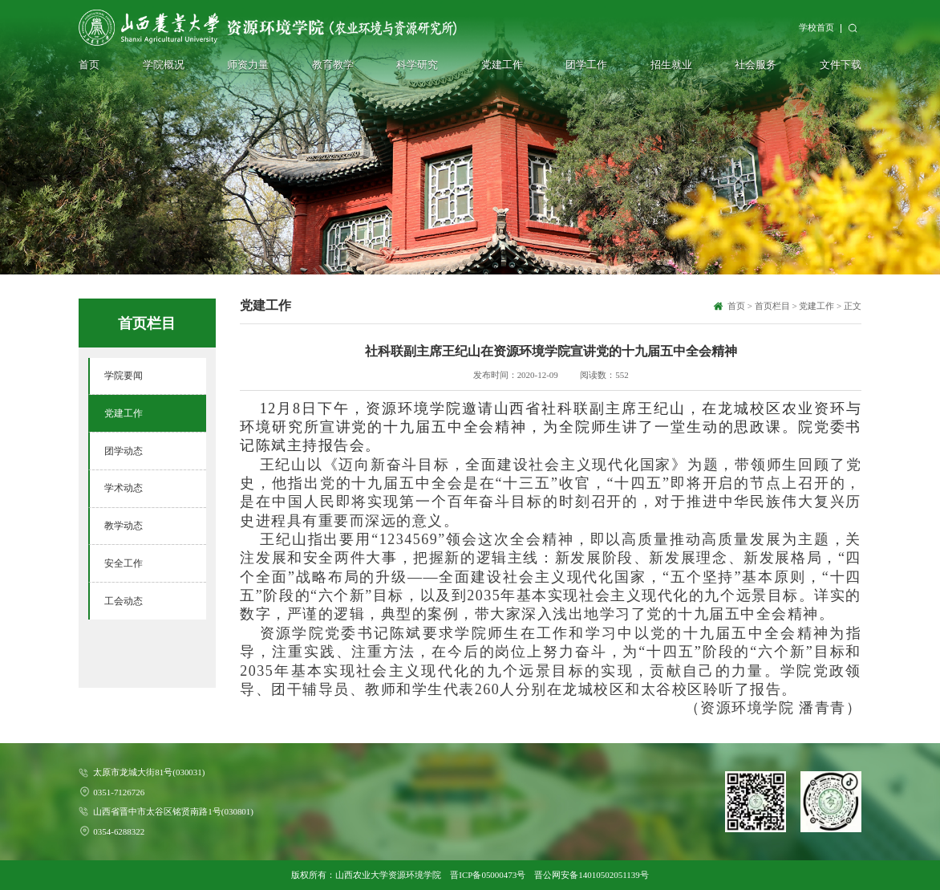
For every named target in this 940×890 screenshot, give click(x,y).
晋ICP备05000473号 (487, 875)
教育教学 (333, 65)
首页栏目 (772, 306)
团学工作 (586, 65)
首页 (89, 65)
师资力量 (248, 65)
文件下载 (840, 65)
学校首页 (816, 27)
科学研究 (417, 65)
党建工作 (502, 65)
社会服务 (755, 65)
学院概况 (163, 65)
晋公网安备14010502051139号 (591, 875)
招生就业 (671, 65)
